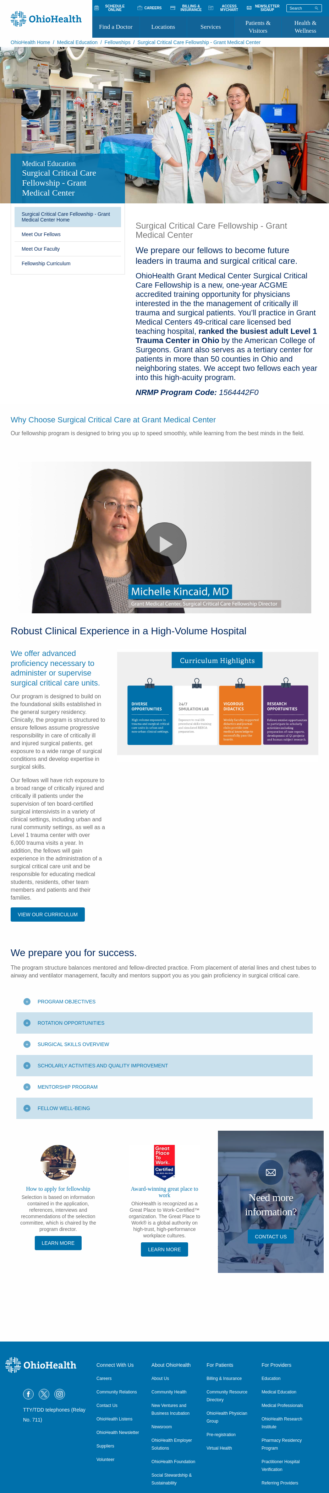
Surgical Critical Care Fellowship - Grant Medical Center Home (66, 217)
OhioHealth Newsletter (118, 1432)
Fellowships (118, 42)
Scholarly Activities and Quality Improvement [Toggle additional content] (103, 1086)
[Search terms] (304, 8)
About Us (160, 1378)
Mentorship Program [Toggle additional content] (68, 1107)
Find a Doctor (115, 26)
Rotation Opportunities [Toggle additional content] (71, 1043)
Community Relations (117, 1392)
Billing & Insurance (224, 1378)
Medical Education (77, 42)
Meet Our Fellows (41, 234)
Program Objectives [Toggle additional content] (66, 1022)
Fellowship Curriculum (46, 263)
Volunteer (106, 1459)
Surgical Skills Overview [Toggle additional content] (73, 1065)
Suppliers (105, 1446)
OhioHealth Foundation (173, 1461)
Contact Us (271, 1257)
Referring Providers (280, 1483)
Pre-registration (221, 1434)
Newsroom (162, 1426)
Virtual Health (219, 1448)
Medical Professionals (282, 1405)
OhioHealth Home (30, 42)
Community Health (169, 1392)
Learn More (58, 1264)
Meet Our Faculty (41, 249)
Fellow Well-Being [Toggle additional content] (64, 1129)
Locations (163, 26)
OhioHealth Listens (114, 1419)
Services (211, 26)
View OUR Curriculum (48, 935)
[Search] (316, 8)
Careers (104, 1378)
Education (271, 1378)
